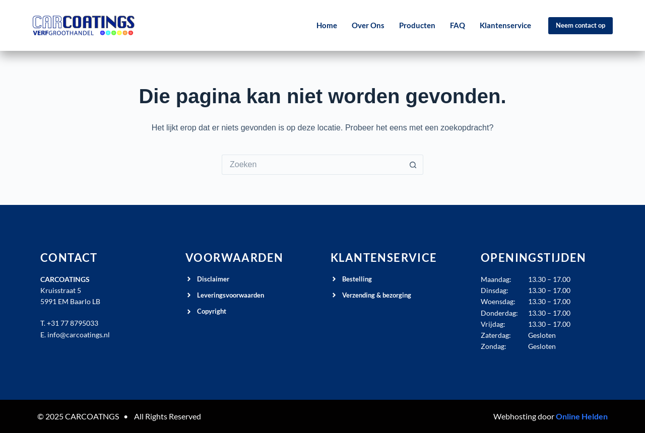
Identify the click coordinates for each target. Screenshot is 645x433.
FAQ (457, 25)
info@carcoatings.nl (78, 334)
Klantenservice (505, 25)
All (139, 416)
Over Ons (368, 25)
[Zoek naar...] (312, 165)
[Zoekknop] (413, 165)
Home (326, 25)
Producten (417, 25)
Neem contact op (580, 25)
